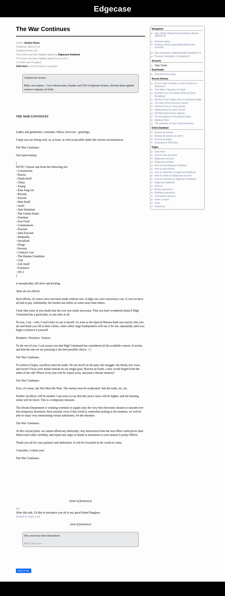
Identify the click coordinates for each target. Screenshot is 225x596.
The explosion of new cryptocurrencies (174, 123)
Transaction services (165, 196)
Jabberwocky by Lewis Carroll (170, 109)
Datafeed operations (165, 192)
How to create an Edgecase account (173, 175)
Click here (21, 66)
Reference (160, 206)
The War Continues (43, 29)
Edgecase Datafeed (69, 54)
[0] (89, 349)
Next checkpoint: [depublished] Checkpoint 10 (178, 53)
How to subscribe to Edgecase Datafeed (175, 172)
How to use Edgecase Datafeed (171, 165)
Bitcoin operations (164, 189)
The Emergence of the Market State (173, 116)
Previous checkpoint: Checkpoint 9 (172, 56)
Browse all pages (163, 139)
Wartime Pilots (162, 120)
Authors (158, 186)
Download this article (165, 74)
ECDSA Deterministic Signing (170, 113)
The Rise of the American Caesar (171, 103)
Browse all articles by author (169, 136)
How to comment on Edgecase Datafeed (175, 179)
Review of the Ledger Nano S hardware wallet (178, 99)
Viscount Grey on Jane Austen (170, 106)
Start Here (160, 151)
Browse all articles (164, 132)
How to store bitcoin (165, 169)
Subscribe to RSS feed (166, 142)
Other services (162, 199)
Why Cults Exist (33, 543)
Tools (157, 203)
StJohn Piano (31, 43)
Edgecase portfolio (164, 162)
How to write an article (166, 155)
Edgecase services (164, 158)
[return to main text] (28, 516)
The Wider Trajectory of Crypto (170, 89)
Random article (162, 41)
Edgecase (112, 8)
